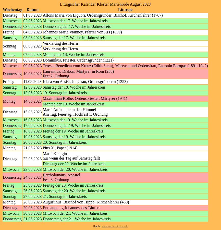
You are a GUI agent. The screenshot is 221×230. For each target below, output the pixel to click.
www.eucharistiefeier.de (115, 226)
